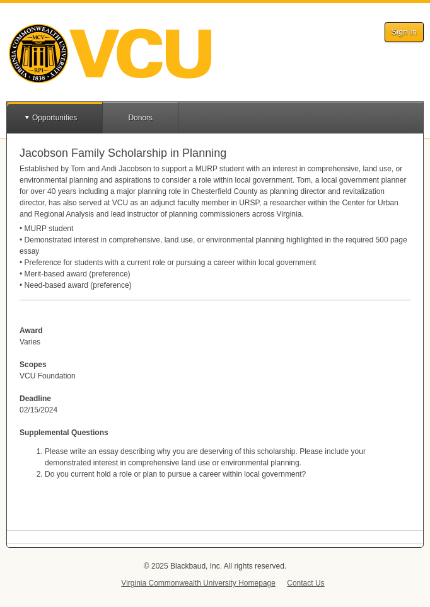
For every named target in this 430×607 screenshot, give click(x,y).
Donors (140, 117)
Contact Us (305, 583)
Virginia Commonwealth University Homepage (198, 583)
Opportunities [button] (54, 117)
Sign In (404, 32)
